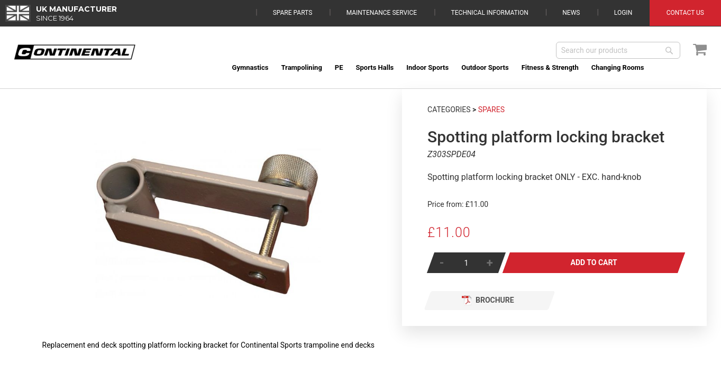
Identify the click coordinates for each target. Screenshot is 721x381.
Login (623, 12)
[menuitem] (250, 67)
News (571, 12)
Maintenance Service (381, 12)
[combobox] (618, 50)
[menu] (466, 67)
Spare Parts (293, 12)
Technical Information (489, 12)
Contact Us (685, 12)
